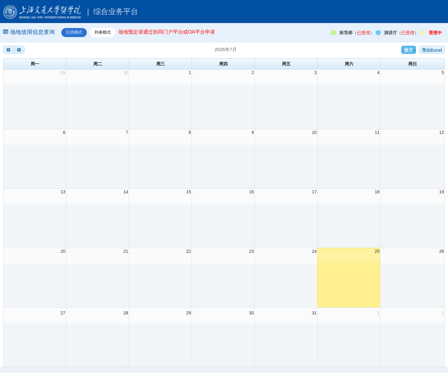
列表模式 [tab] (103, 32)
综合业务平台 (70, 11)
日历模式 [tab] (74, 32)
